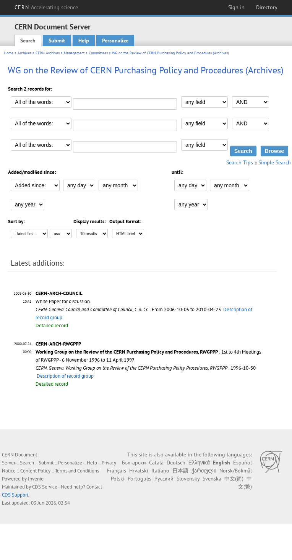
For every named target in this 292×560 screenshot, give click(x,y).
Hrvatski (138, 470)
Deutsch (176, 462)
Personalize (115, 40)
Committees (98, 52)
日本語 (180, 470)
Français (116, 470)
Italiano (160, 470)
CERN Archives (48, 52)
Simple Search (274, 162)
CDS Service (44, 487)
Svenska (212, 478)
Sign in (236, 7)
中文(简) (233, 478)
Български (134, 462)
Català (156, 462)
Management (74, 52)
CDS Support (15, 495)
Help (83, 40)
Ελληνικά (199, 462)
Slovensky (188, 478)
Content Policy (35, 470)
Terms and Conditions (77, 470)
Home (8, 52)
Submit (57, 40)
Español (242, 462)
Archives (24, 52)
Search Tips (239, 162)
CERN (46, 7)
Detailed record (52, 325)
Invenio (36, 479)
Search (28, 40)
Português (139, 478)
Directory (266, 7)
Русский (164, 478)
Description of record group (65, 376)
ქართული (203, 470)
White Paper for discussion (63, 301)
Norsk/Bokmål (235, 470)
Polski (118, 478)
